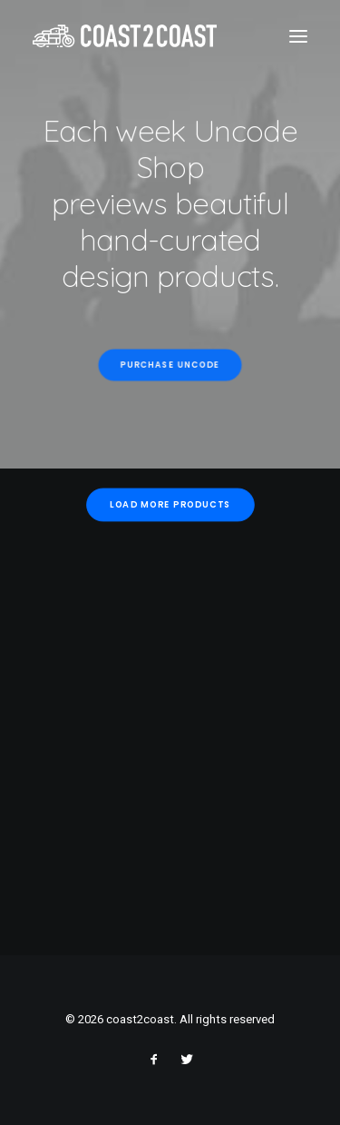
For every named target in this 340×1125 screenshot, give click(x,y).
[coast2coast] (125, 36)
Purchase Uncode (170, 365)
